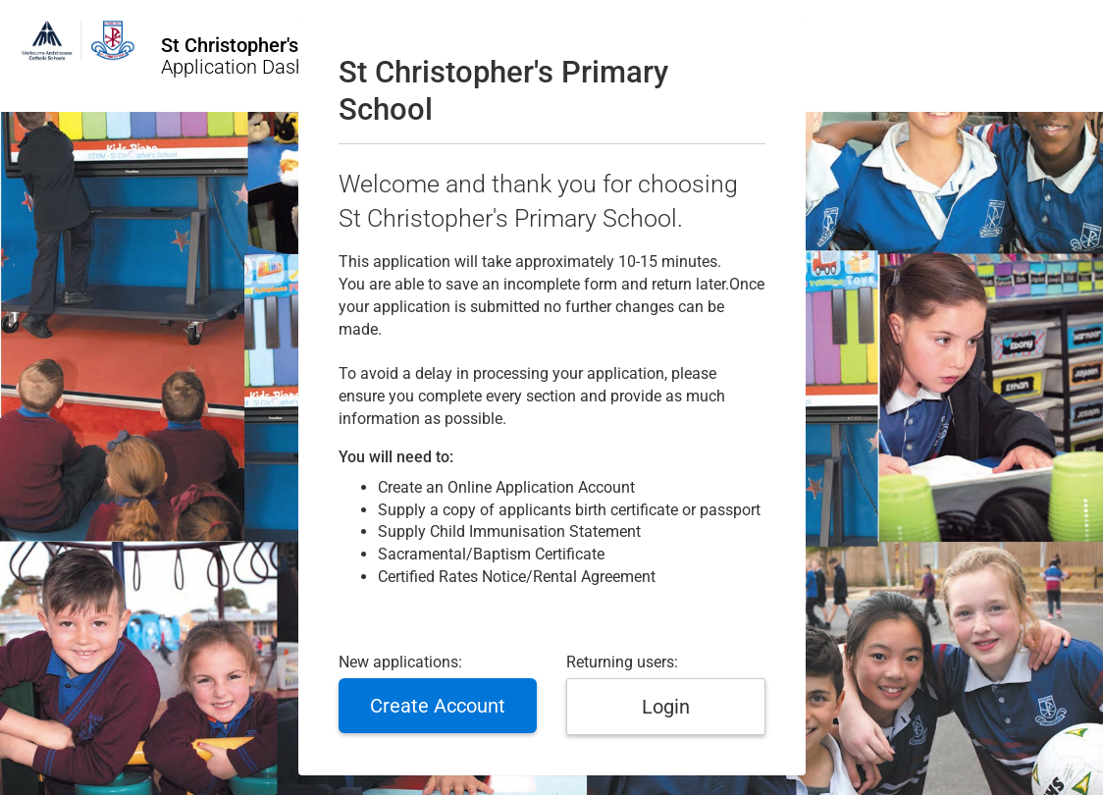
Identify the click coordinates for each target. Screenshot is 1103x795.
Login (666, 706)
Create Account (437, 705)
